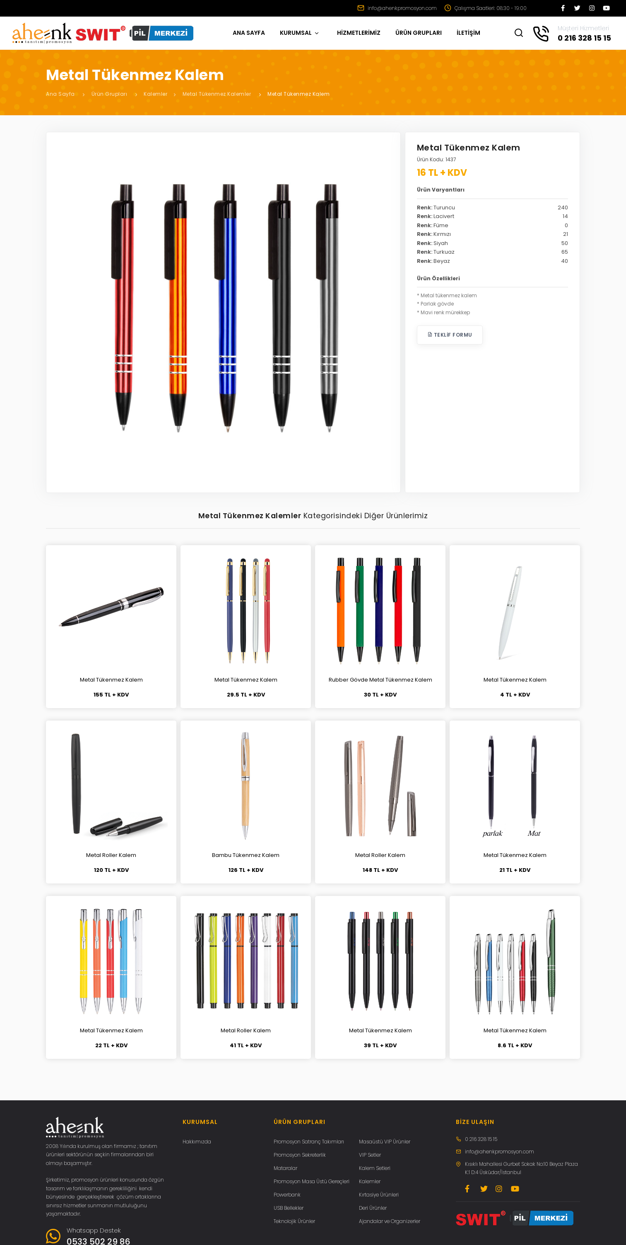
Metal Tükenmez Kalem (298, 93)
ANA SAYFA (249, 33)
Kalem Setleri (374, 1168)
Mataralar (285, 1168)
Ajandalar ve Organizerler (389, 1221)
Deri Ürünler (373, 1207)
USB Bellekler (288, 1207)
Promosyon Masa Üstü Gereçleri (311, 1181)
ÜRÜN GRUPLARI (418, 33)
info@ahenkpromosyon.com (397, 8)
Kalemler (155, 93)
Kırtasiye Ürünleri (379, 1194)
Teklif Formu (449, 334)
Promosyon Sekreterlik (300, 1154)
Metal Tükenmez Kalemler (217, 93)
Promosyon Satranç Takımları (309, 1141)
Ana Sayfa (60, 93)
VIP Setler (370, 1154)
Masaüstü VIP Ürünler (384, 1141)
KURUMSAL (300, 33)
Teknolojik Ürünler (294, 1221)
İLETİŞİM (468, 33)
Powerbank (287, 1194)
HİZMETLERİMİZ (358, 33)
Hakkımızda (197, 1141)
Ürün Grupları (109, 93)
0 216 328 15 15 (481, 1139)
